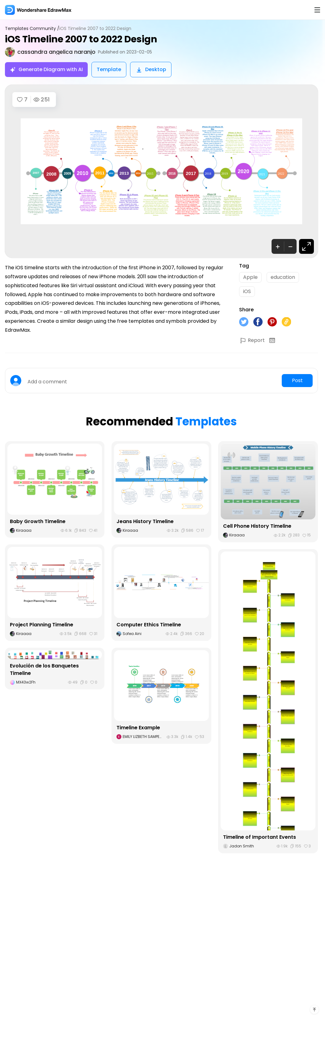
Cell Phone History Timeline (257, 526)
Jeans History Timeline (145, 521)
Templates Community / (32, 28)
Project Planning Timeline (41, 624)
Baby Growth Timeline (37, 521)
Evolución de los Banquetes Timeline (44, 669)
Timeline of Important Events (259, 837)
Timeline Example (138, 727)
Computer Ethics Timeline (148, 624)
